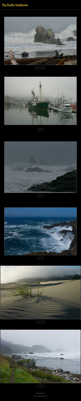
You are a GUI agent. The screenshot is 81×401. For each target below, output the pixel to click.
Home (35, 396)
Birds (45, 396)
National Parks (41, 396)
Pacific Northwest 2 (40, 393)
